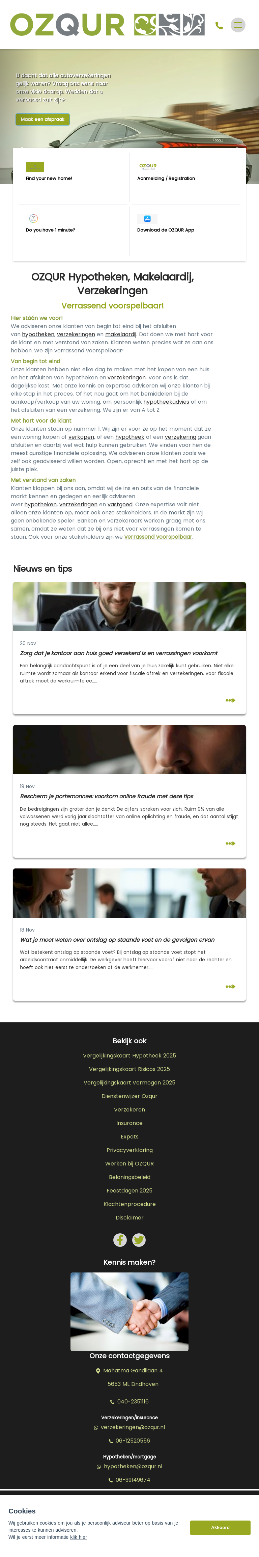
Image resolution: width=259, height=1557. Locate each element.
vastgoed (120, 504)
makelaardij (120, 334)
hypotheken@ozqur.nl (129, 1466)
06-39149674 (129, 1480)
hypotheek (129, 437)
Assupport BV (59, 1499)
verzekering (180, 437)
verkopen (81, 437)
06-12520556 (129, 1441)
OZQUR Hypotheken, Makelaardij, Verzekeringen (112, 284)
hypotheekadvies (166, 402)
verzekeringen (76, 334)
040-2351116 (129, 1401)
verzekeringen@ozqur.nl (129, 1427)
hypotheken (38, 334)
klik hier (78, 1542)
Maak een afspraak (42, 119)
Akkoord (220, 1532)
